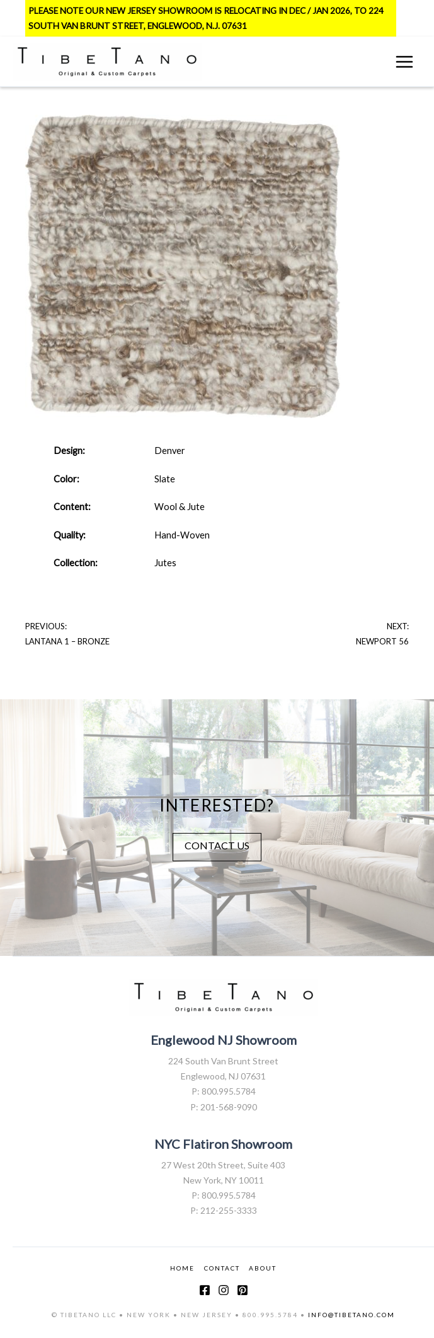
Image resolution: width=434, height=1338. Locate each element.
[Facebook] (204, 1290)
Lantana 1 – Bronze (67, 641)
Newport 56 (382, 641)
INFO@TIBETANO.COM (351, 1314)
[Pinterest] (242, 1290)
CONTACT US (217, 845)
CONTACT (222, 1268)
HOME (182, 1268)
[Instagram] (223, 1290)
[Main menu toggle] (404, 62)
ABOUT (263, 1268)
